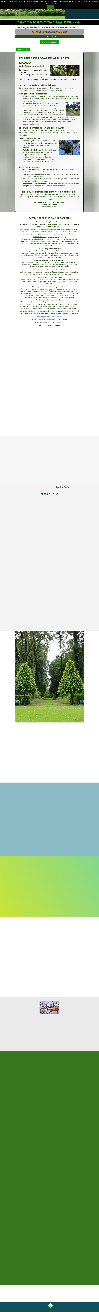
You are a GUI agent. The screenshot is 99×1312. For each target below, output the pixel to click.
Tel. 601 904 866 (43, 49)
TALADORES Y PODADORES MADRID (69, 31)
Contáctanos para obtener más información (49, 317)
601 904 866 (27, 9)
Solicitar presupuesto (49, 42)
